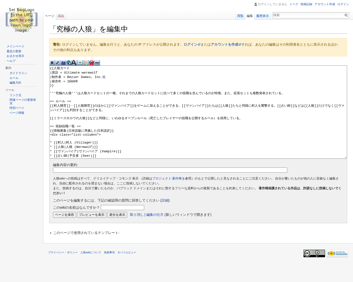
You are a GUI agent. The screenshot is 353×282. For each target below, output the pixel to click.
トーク (294, 4)
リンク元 (15, 95)
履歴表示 (262, 16)
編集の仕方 (155, 233)
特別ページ (17, 108)
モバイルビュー (126, 270)
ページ (49, 16)
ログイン (190, 44)
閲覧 (240, 16)
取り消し (137, 233)
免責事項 (109, 270)
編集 (250, 16)
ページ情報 (17, 113)
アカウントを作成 (224, 44)
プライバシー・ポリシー (63, 270)
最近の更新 (14, 51)
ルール (14, 78)
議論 (61, 16)
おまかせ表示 (15, 56)
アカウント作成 (325, 4)
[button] (198, 251)
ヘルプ (11, 61)
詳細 (165, 219)
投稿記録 (306, 4)
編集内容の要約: (65, 183)
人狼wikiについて (90, 270)
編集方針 (15, 82)
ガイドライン (18, 73)
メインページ (15, 46)
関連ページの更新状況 (23, 101)
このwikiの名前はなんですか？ (76, 226)
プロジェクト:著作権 (167, 197)
